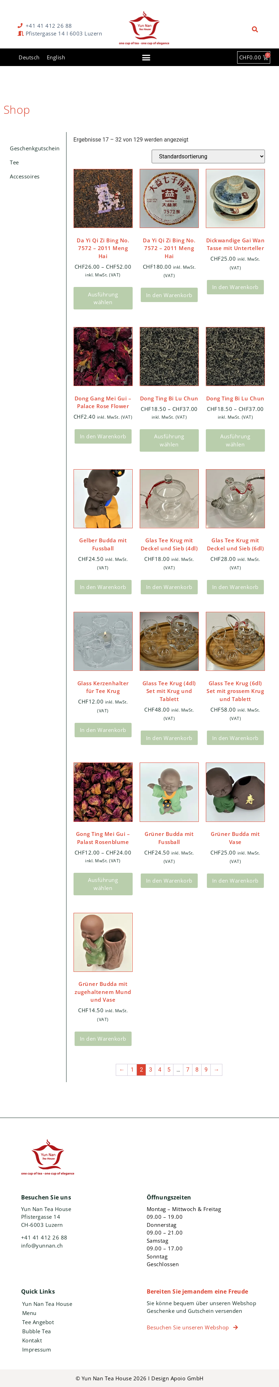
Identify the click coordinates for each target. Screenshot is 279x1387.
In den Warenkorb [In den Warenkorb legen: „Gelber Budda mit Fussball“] (103, 586)
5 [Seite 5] (168, 1069)
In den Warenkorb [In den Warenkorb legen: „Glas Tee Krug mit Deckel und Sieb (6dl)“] (235, 586)
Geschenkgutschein (35, 148)
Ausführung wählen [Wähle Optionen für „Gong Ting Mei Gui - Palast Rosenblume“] (103, 883)
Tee (14, 162)
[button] (255, 30)
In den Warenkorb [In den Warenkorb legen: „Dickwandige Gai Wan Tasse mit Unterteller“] (235, 286)
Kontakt (32, 1340)
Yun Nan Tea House (47, 1303)
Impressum (36, 1349)
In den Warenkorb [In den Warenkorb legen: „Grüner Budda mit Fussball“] (169, 880)
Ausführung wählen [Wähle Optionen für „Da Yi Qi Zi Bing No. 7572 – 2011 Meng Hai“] (103, 298)
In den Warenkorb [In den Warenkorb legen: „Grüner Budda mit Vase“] (235, 880)
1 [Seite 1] (132, 1069)
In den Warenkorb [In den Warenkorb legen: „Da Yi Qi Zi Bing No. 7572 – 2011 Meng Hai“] (169, 295)
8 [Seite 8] (196, 1069)
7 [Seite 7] (187, 1069)
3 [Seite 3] (150, 1069)
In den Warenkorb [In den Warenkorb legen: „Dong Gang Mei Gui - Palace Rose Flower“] (103, 436)
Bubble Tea (36, 1331)
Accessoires (25, 176)
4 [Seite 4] (159, 1069)
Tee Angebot (38, 1322)
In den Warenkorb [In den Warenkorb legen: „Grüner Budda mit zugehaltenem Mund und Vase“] (103, 1038)
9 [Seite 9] (206, 1069)
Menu (29, 1312)
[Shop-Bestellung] (208, 156)
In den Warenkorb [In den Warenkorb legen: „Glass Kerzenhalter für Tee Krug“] (103, 729)
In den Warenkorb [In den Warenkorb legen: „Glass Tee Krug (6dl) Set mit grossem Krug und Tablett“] (235, 737)
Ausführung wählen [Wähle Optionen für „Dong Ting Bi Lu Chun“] (169, 440)
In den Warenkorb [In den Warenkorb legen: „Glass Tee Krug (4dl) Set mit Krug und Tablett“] (169, 737)
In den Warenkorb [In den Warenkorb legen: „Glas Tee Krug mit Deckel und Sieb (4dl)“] (169, 586)
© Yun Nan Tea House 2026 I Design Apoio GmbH (140, 1378)
